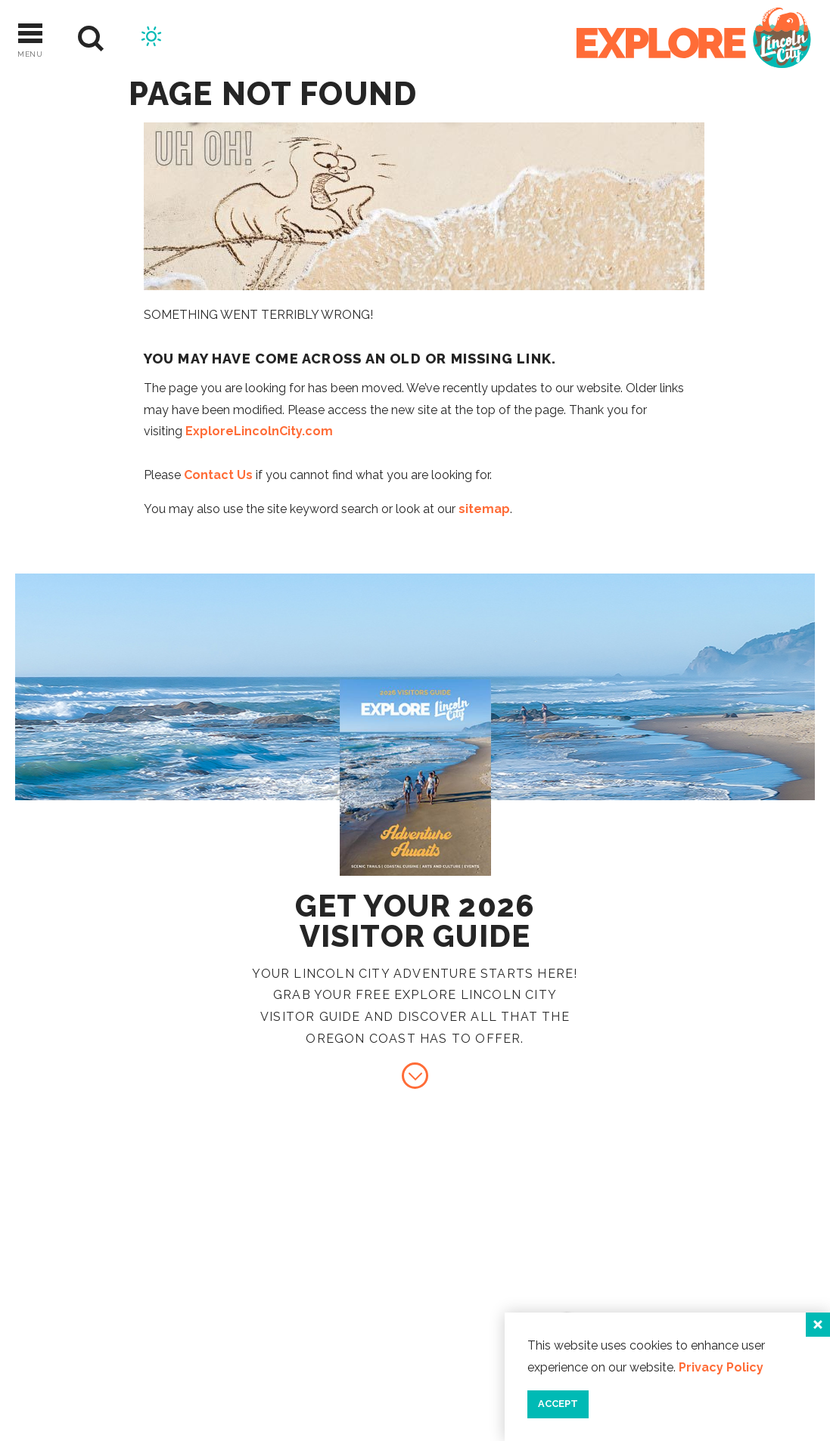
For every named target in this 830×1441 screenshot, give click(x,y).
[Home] (694, 39)
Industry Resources (717, 1284)
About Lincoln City (714, 1234)
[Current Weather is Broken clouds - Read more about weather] (151, 38)
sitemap (484, 509)
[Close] (818, 1325)
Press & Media (690, 1309)
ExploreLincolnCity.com (259, 431)
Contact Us (218, 475)
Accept (558, 1403)
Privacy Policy (721, 1367)
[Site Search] (91, 39)
